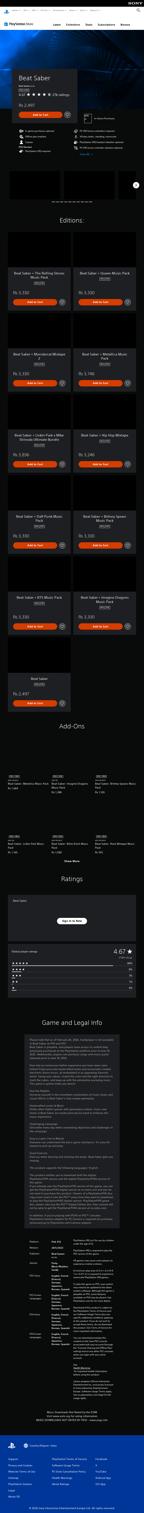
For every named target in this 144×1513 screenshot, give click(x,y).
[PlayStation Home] (6, 10)
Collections (73, 21)
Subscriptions (106, 21)
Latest (57, 21)
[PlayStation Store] (19, 20)
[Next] (136, 181)
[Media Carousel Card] (35, 181)
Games (15, 10)
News (72, 10)
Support (94, 10)
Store (82, 10)
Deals (89, 21)
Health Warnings (81, 1364)
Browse (125, 21)
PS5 (25, 10)
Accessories (58, 10)
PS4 (34, 10)
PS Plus (44, 10)
